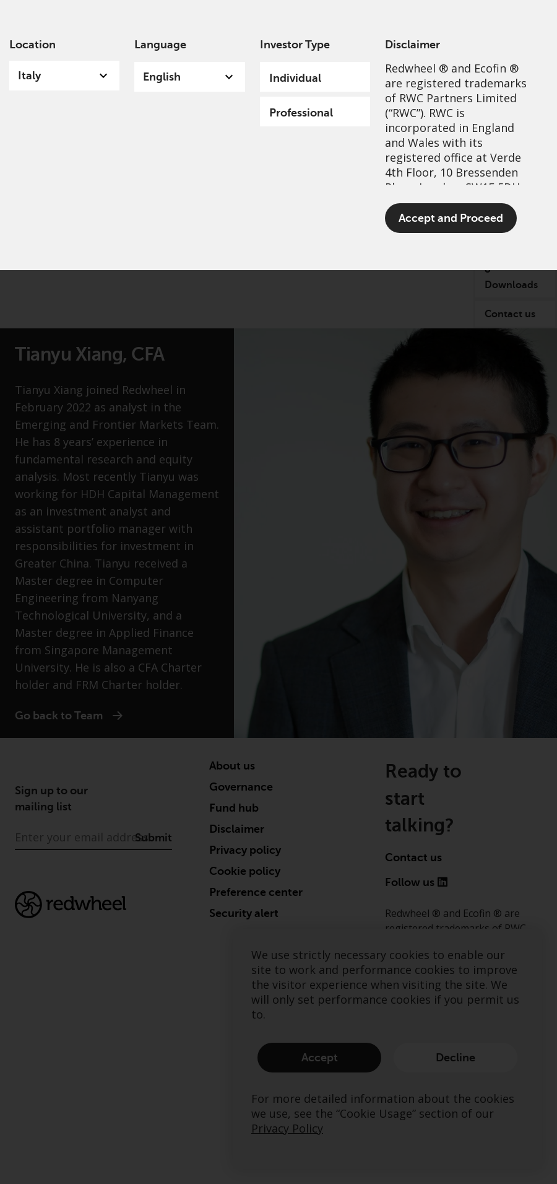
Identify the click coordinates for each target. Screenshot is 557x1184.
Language (160, 44)
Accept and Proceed (451, 218)
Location (32, 44)
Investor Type (295, 44)
